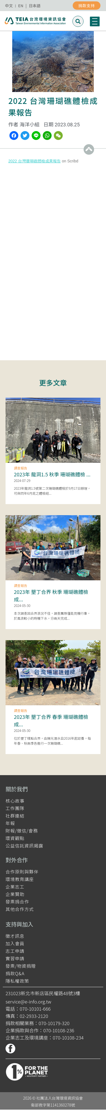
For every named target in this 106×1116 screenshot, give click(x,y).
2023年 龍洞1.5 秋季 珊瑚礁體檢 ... (52, 474)
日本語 (35, 5)
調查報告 (20, 468)
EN (20, 5)
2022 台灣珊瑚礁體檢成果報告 (34, 161)
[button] (78, 21)
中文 (9, 5)
